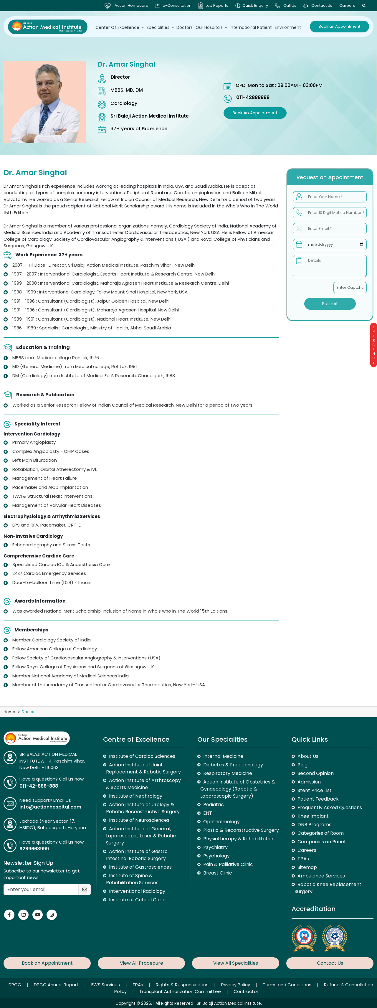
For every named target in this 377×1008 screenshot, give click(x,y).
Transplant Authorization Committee (180, 991)
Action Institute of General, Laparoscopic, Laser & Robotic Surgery (141, 835)
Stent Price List (314, 790)
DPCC (15, 984)
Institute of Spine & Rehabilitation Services (132, 879)
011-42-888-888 (38, 786)
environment (288, 27)
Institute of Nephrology (135, 796)
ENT (207, 813)
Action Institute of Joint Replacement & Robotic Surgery (143, 768)
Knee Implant (313, 816)
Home (9, 711)
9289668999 (34, 848)
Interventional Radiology (137, 891)
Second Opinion (315, 773)
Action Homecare (131, 5)
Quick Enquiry (255, 5)
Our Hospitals (211, 27)
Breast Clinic (217, 873)
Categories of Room (320, 833)
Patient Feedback (318, 799)
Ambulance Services (321, 875)
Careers (347, 5)
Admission (309, 781)
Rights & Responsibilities (183, 984)
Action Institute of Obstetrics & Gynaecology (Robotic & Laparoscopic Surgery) (237, 788)
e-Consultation (177, 5)
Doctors (184, 27)
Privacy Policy (236, 984)
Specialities (159, 27)
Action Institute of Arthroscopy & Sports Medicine (143, 784)
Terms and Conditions (287, 984)
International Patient (251, 27)
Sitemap (307, 867)
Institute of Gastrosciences (140, 867)
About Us (307, 756)
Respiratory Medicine (227, 773)
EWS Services (106, 984)
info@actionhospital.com (50, 807)
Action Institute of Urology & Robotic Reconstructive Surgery (143, 808)
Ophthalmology (221, 821)
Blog (302, 764)
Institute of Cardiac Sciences (142, 756)
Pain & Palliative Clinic (228, 864)
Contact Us (317, 5)
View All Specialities (235, 963)
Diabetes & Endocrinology (233, 764)
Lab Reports (217, 5)
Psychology (216, 855)
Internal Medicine (223, 756)
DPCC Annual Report (57, 984)
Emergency (373, 345)
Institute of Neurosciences (139, 820)
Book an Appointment (339, 26)
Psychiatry (215, 847)
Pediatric (213, 804)
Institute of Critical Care (136, 899)
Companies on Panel (321, 841)
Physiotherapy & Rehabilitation (239, 838)
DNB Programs (314, 824)
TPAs (303, 858)
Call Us (289, 5)
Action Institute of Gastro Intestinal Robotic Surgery (137, 855)
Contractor (246, 991)
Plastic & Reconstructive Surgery (241, 830)
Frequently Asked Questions (329, 807)
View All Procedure (141, 963)
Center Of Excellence (119, 27)
